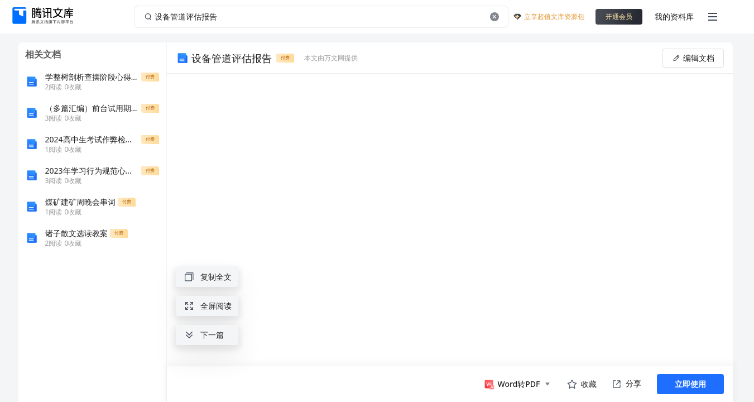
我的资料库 (674, 16)
